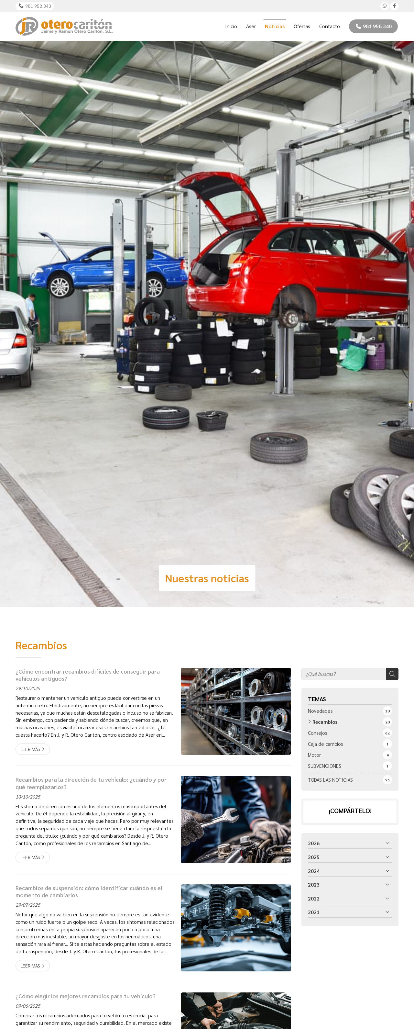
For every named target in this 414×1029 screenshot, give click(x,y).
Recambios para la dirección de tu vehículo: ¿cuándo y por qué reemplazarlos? (91, 783)
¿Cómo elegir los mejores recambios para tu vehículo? (86, 996)
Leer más (30, 749)
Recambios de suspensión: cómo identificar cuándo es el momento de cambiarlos (89, 891)
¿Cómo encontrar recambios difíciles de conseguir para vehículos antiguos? (88, 675)
